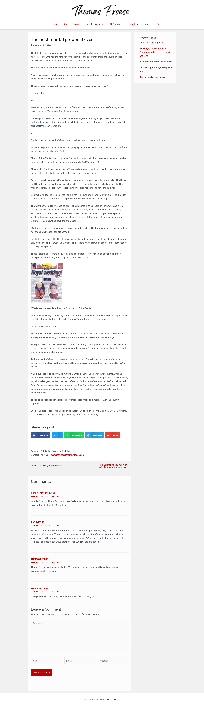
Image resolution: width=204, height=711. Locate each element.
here (42, 122)
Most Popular (95, 24)
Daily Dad (66, 451)
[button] (156, 24)
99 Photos (113, 24)
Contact (146, 24)
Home (57, 24)
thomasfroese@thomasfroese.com (69, 455)
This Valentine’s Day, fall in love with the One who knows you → (113, 466)
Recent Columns (73, 24)
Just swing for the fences (153, 77)
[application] (102, 24)
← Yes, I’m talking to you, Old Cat (47, 465)
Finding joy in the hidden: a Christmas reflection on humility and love (156, 52)
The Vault (130, 24)
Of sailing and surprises (151, 42)
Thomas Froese (39, 559)
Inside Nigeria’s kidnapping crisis (156, 61)
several (111, 56)
